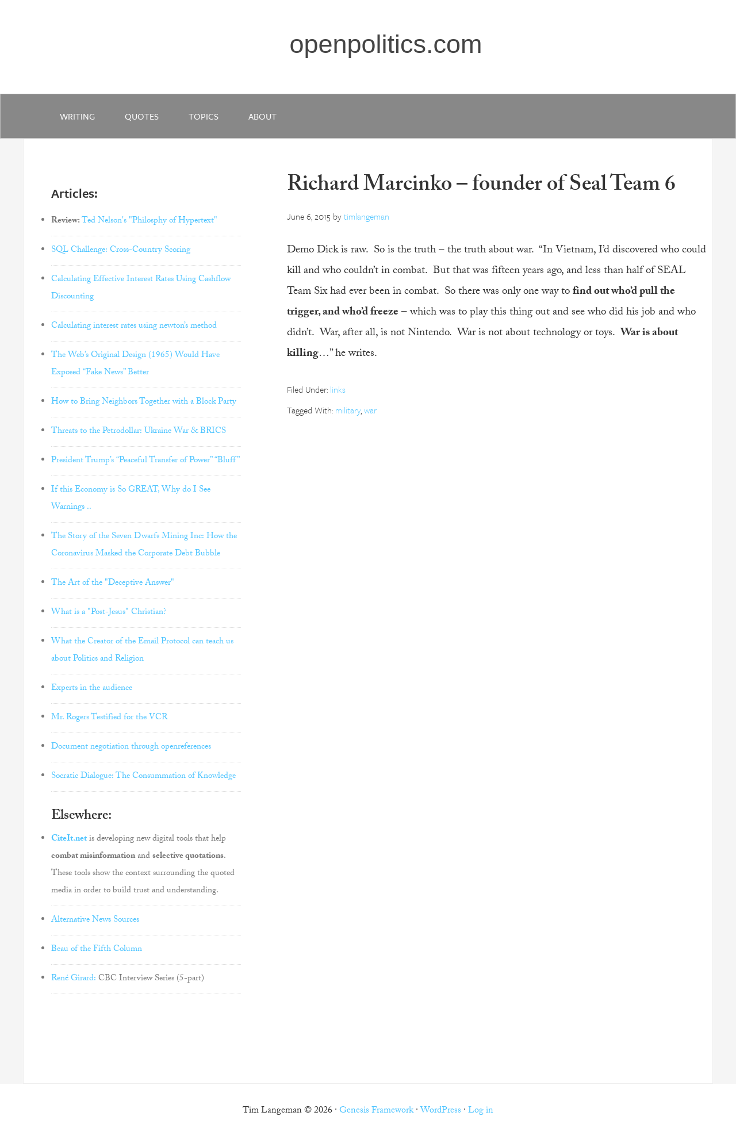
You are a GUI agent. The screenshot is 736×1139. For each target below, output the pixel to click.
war (370, 410)
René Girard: (73, 979)
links (338, 389)
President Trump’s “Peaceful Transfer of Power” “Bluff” (145, 461)
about (262, 116)
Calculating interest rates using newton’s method (134, 326)
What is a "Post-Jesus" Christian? (109, 612)
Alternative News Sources (95, 920)
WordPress (440, 1111)
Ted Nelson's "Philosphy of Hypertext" (149, 221)
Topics (203, 116)
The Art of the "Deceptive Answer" (112, 583)
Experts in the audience (91, 688)
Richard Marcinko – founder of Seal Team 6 (481, 186)
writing (77, 116)
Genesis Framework (376, 1111)
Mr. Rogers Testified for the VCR (109, 718)
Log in (480, 1111)
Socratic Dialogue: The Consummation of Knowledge (143, 776)
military (348, 410)
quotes (142, 116)
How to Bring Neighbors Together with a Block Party (143, 402)
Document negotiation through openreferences (131, 747)
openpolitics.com (385, 44)
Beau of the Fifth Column (96, 949)
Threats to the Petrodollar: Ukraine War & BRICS (138, 431)
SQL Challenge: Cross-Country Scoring (120, 250)
